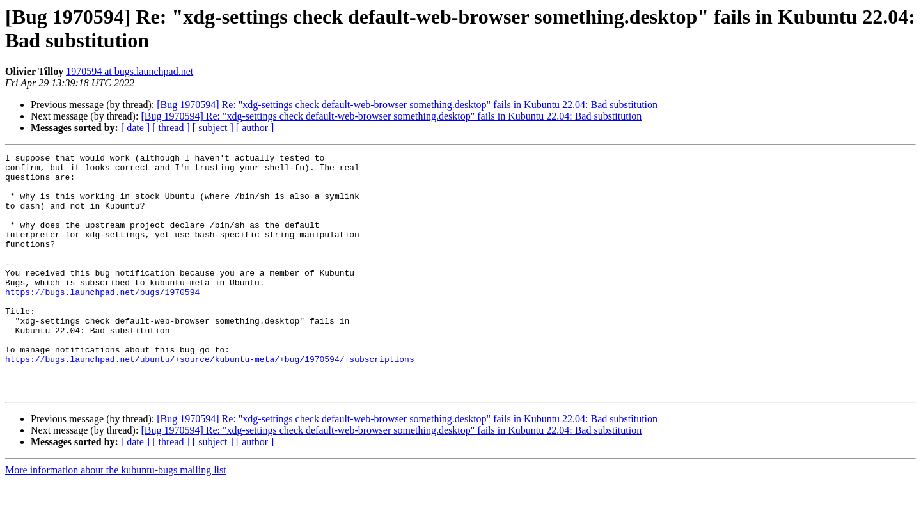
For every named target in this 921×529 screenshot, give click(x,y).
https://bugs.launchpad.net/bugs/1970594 (102, 320)
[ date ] (135, 127)
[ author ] (255, 127)
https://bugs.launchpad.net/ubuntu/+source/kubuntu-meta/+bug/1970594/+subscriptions (209, 401)
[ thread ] (171, 127)
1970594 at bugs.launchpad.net (129, 71)
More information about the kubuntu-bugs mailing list (115, 517)
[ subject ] (213, 127)
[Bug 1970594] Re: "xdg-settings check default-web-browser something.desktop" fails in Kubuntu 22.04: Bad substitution (407, 104)
